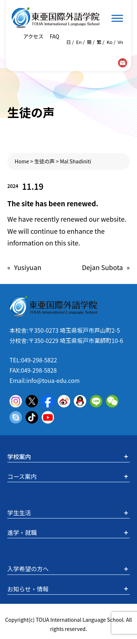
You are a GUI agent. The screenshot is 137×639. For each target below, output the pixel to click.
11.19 (32, 186)
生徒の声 (44, 161)
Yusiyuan (28, 267)
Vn (120, 41)
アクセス (33, 36)
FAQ (54, 36)
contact (122, 62)
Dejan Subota (102, 267)
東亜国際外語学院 (55, 17)
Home (22, 161)
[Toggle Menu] (117, 18)
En (79, 41)
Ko (110, 41)
